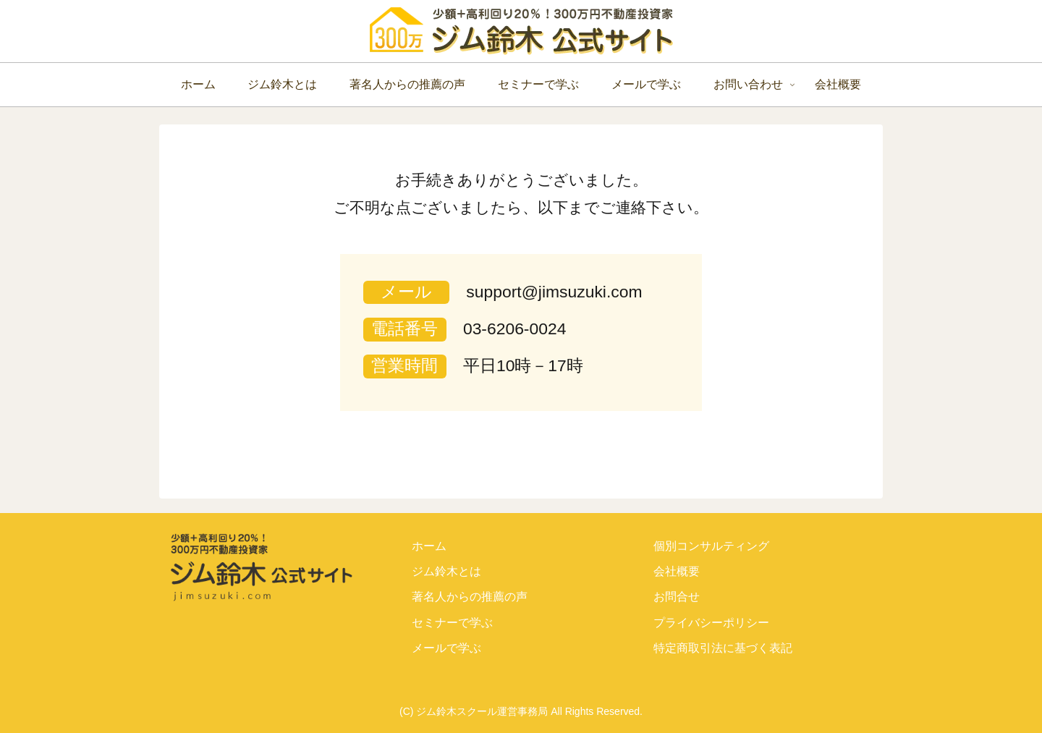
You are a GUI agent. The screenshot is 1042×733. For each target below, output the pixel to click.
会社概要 (676, 571)
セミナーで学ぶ (452, 623)
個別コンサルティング (711, 546)
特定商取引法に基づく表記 (722, 648)
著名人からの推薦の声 (470, 596)
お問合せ (676, 596)
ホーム (429, 546)
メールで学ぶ (446, 648)
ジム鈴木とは (446, 571)
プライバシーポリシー (711, 623)
